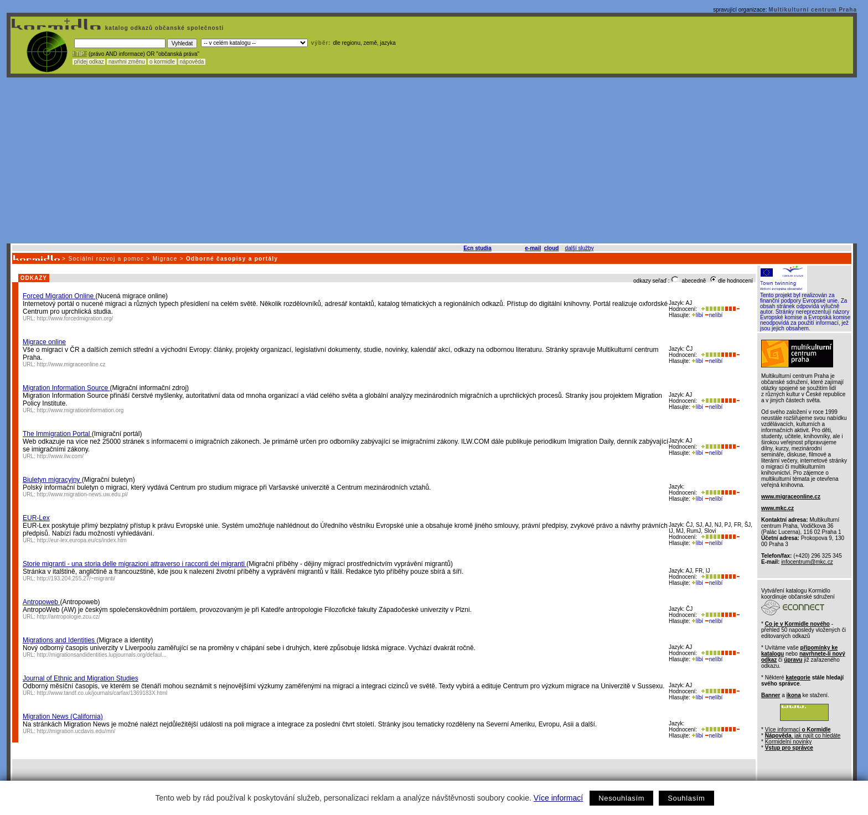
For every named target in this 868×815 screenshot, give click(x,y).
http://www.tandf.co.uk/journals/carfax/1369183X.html (102, 693)
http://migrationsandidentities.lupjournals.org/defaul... (102, 655)
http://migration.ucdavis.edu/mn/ (76, 731)
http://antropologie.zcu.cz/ (68, 617)
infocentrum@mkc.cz (807, 562)
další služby (579, 248)
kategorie (798, 677)
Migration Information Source (66, 388)
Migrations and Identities (59, 640)
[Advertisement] (432, 160)
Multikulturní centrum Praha (812, 10)
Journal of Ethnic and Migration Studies (80, 678)
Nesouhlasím (621, 798)
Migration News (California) (63, 716)
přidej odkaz (89, 62)
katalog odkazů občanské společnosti (163, 28)
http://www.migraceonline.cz (71, 364)
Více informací (558, 797)
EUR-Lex (36, 518)
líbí (697, 315)
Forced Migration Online (59, 296)
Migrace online (44, 342)
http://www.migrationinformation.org (80, 410)
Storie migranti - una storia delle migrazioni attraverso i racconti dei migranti (134, 564)
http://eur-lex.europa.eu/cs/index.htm (82, 540)
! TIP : (80, 54)
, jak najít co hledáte (803, 736)
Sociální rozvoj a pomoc (106, 259)
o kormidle (162, 62)
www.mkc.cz (777, 508)
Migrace (165, 259)
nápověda (192, 62)
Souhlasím (686, 798)
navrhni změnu (126, 62)
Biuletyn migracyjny (52, 480)
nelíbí (713, 315)
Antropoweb (41, 602)
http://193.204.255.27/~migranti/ (76, 578)
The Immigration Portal (57, 434)
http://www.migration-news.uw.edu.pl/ (82, 494)
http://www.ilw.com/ (60, 456)
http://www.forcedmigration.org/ (75, 318)
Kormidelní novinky (788, 742)
